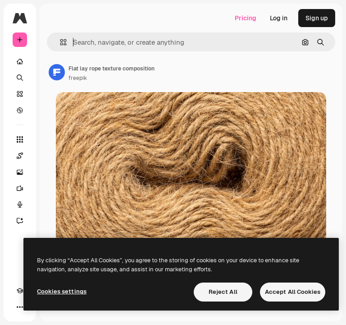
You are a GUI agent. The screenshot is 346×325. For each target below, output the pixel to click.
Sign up (316, 18)
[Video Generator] (20, 188)
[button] (59, 42)
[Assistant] (20, 221)
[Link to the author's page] (57, 72)
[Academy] (20, 290)
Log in (278, 18)
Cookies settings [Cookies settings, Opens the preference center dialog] (61, 291)
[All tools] (20, 139)
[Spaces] (20, 156)
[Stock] (20, 94)
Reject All (223, 292)
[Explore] (20, 110)
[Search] (20, 77)
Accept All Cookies (292, 292)
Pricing (245, 18)
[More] (20, 307)
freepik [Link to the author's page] (77, 78)
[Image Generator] (20, 172)
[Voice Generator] (20, 204)
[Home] (20, 61)
